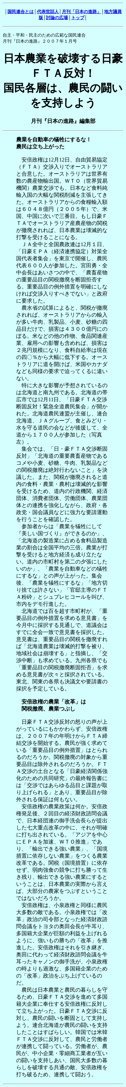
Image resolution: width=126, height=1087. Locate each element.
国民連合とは (20, 11)
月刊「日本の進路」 (81, 11)
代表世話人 (48, 11)
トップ (77, 17)
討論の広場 (57, 17)
